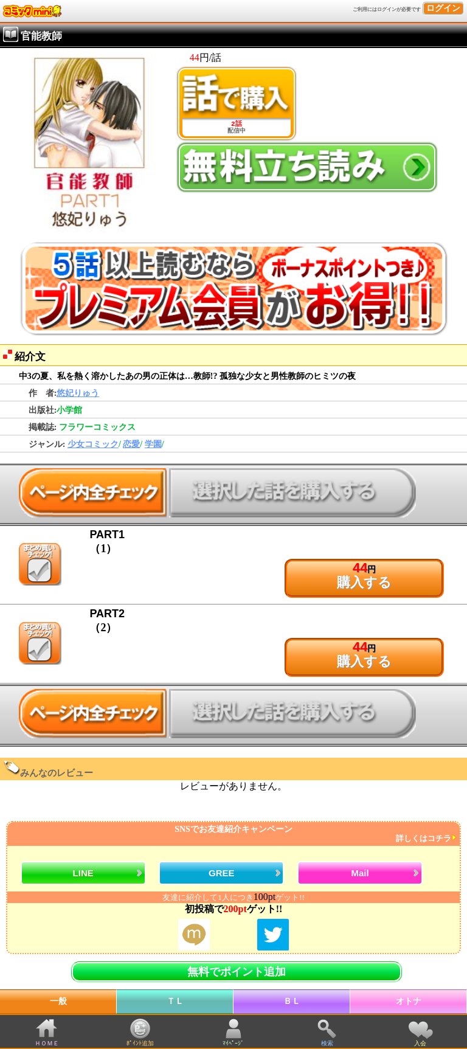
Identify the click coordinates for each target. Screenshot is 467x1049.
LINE (83, 873)
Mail (359, 873)
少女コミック (93, 444)
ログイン (443, 8)
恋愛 (131, 444)
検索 (327, 1043)
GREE (222, 873)
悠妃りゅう (78, 393)
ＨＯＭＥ (47, 1043)
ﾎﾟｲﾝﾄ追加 (140, 1043)
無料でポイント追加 (236, 972)
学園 (153, 444)
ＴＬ (175, 1001)
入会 (420, 1043)
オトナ (408, 1001)
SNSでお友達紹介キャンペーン (232, 834)
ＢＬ (291, 1001)
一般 (58, 1001)
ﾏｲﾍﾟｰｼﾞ (233, 1043)
